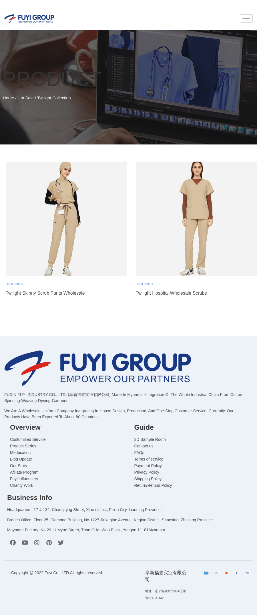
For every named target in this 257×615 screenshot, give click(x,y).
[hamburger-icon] (246, 18)
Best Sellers (15, 284)
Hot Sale (26, 98)
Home (8, 98)
